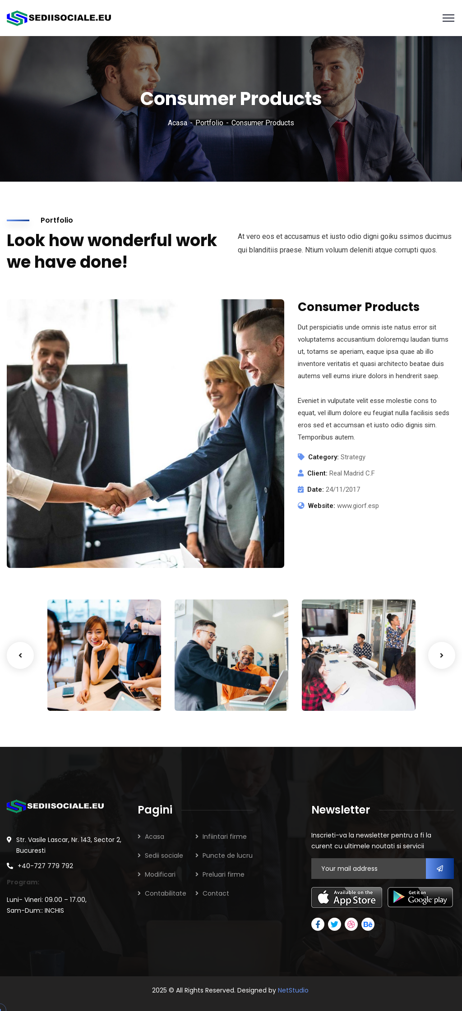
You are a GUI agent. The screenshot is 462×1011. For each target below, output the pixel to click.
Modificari (160, 874)
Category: (323, 457)
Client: (317, 473)
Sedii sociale (164, 855)
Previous (20, 655)
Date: (315, 489)
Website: (321, 506)
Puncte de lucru (228, 855)
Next (441, 655)
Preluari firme (224, 874)
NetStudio (293, 990)
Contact (216, 893)
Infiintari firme (225, 836)
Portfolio (209, 123)
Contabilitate (165, 893)
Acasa (177, 123)
